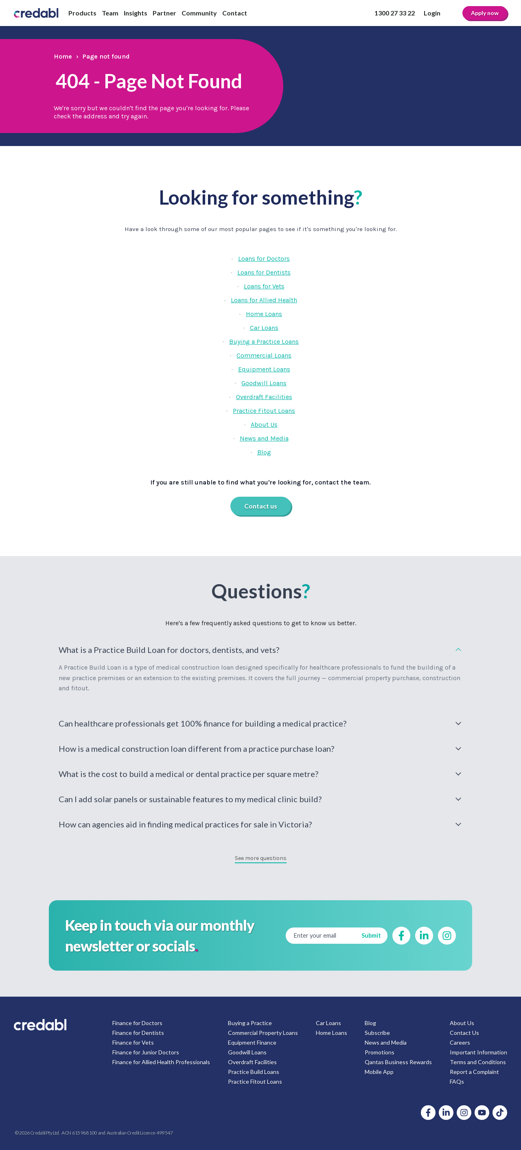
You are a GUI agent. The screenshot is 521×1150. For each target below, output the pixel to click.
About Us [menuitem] (462, 1022)
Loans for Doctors (264, 258)
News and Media (264, 438)
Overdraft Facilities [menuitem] (252, 1061)
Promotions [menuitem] (379, 1052)
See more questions (261, 858)
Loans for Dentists (264, 272)
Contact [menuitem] (234, 13)
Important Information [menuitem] (478, 1052)
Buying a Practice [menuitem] (250, 1022)
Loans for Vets (264, 286)
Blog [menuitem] (370, 1022)
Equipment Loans (264, 369)
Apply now (485, 12)
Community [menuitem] (199, 13)
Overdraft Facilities (264, 397)
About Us (264, 424)
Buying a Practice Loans (264, 341)
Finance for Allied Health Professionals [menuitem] (161, 1061)
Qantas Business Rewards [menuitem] (398, 1061)
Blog (264, 452)
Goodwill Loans (264, 383)
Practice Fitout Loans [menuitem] (255, 1081)
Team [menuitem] (110, 13)
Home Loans (264, 314)
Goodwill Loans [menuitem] (247, 1052)
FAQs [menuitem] (457, 1081)
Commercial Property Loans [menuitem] (263, 1032)
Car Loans (264, 328)
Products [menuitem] (82, 13)
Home (63, 56)
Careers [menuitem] (460, 1042)
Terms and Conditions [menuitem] (478, 1061)
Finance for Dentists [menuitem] (138, 1032)
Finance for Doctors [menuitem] (137, 1022)
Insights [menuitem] (135, 13)
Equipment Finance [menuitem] (252, 1042)
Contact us (260, 506)
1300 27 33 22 (394, 13)
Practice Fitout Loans (264, 411)
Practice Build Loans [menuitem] (253, 1071)
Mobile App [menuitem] (379, 1071)
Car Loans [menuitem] (328, 1022)
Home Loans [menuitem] (331, 1032)
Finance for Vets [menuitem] (133, 1042)
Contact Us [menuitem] (464, 1032)
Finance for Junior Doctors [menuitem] (145, 1052)
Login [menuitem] (432, 13)
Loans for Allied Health (264, 300)
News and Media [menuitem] (386, 1042)
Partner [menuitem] (164, 13)
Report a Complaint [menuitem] (474, 1071)
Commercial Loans (263, 355)
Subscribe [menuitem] (377, 1032)
